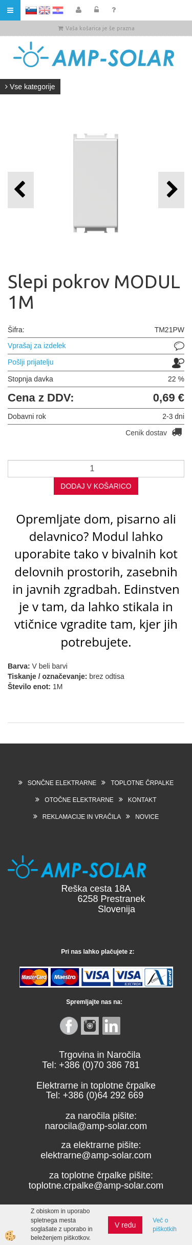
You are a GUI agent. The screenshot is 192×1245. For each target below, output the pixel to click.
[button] (171, 190)
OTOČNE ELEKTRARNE (79, 800)
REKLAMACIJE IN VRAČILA (81, 816)
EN (44, 10)
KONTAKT (142, 800)
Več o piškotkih (165, 1225)
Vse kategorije (30, 87)
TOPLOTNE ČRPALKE (142, 783)
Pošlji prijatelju (30, 362)
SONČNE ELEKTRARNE (62, 783)
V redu (125, 1225)
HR (57, 10)
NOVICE (147, 816)
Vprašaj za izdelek (37, 346)
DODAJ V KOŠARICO (95, 486)
